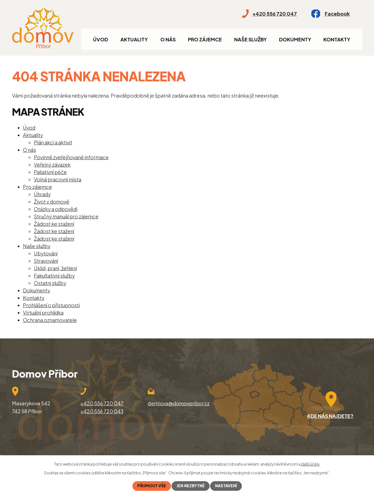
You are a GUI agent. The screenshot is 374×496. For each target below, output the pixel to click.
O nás (168, 39)
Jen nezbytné (190, 485)
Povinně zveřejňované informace (71, 157)
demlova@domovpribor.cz (179, 403)
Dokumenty (295, 39)
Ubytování (45, 253)
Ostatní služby (50, 283)
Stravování (46, 261)
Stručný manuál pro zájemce (66, 216)
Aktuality (134, 39)
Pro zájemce (205, 39)
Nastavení (226, 485)
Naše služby (250, 39)
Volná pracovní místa (57, 179)
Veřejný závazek (52, 164)
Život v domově (51, 201)
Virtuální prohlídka (43, 312)
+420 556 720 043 (101, 411)
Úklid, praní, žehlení (55, 268)
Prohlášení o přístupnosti (51, 305)
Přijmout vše (151, 485)
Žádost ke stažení (54, 224)
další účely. (310, 463)
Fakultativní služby (54, 275)
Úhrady (42, 194)
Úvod (100, 39)
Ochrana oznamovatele (50, 320)
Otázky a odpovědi (55, 209)
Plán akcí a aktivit (53, 142)
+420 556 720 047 (101, 403)
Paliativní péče (50, 172)
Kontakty (336, 39)
